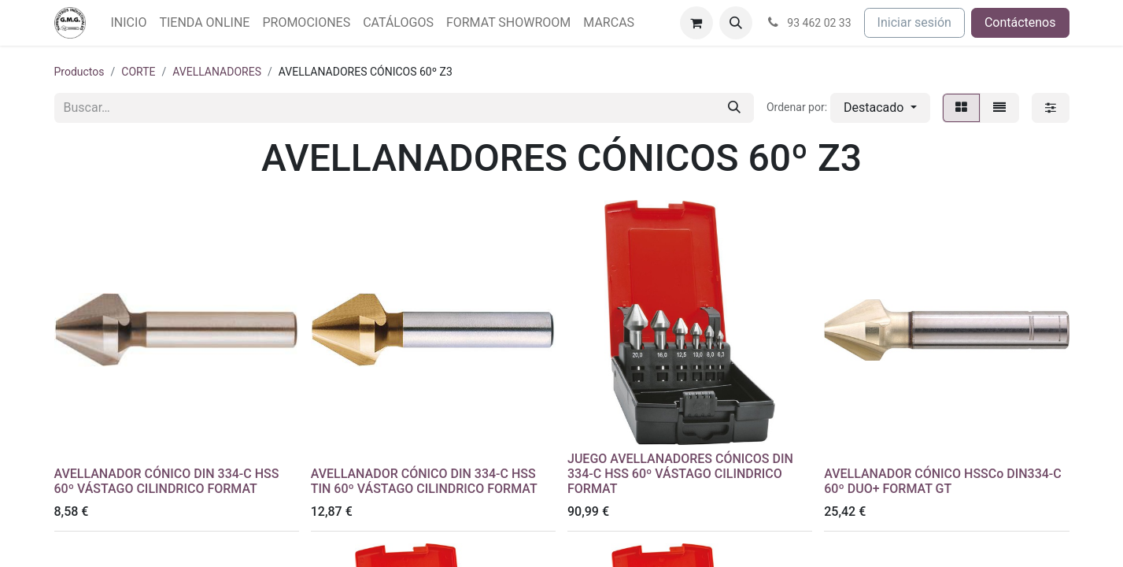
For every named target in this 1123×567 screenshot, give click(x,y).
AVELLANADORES (216, 71)
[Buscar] (734, 108)
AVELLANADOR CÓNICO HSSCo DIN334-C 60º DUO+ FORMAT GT (943, 481)
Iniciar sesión (914, 22)
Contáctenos (1020, 22)
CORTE (138, 71)
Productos (79, 71)
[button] (735, 22)
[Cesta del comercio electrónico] (696, 22)
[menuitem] (129, 23)
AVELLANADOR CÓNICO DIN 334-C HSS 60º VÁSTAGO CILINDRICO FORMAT (166, 481)
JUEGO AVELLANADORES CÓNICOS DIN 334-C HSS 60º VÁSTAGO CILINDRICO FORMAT (680, 473)
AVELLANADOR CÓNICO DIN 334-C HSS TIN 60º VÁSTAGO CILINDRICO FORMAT (424, 481)
